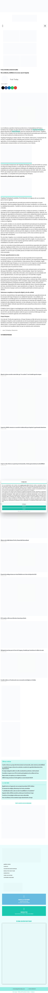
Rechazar (24, 506)
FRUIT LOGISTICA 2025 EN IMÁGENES (23, 803)
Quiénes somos (7, 864)
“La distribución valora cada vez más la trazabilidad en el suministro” (18, 790)
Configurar (24, 504)
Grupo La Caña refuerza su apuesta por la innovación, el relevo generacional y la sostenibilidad (23, 463)
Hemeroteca (6, 873)
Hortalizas (6, 69)
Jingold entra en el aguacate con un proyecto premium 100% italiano (18, 786)
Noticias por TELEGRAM (24, 899)
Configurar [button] (33, 991)
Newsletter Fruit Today (9, 870)
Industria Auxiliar (14, 69)
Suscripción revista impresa (10, 868)
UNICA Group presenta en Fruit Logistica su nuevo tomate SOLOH (17, 777)
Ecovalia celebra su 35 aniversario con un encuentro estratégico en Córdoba (18, 680)
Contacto (6, 866)
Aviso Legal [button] (15, 991)
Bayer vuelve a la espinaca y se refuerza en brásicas (14, 775)
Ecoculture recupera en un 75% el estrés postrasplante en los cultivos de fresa (20, 773)
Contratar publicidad (9, 877)
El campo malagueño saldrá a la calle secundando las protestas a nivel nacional (20, 771)
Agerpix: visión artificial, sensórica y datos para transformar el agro (18, 793)
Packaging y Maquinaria (11, 330)
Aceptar (24, 509)
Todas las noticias (8, 875)
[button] (2, 26)
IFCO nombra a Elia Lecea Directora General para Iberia (13, 618)
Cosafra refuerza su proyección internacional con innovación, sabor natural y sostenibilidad (23, 765)
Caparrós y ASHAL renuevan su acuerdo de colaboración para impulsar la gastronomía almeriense (23, 427)
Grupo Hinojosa (16, 131)
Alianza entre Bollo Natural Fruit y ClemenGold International (15, 540)
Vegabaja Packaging (38, 129)
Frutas (2, 69)
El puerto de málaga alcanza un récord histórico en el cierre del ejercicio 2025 (18, 574)
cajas (3, 330)
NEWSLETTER (24, 912)
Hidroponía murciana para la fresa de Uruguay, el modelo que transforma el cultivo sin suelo (22, 650)
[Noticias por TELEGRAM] (24, 896)
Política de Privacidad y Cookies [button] (24, 991)
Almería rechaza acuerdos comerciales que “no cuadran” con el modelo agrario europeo (21, 374)
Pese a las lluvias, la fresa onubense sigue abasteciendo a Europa (17, 797)
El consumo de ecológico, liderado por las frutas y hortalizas (16, 788)
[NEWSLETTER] (24, 909)
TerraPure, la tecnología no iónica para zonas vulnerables (15, 795)
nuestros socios (23, 485)
